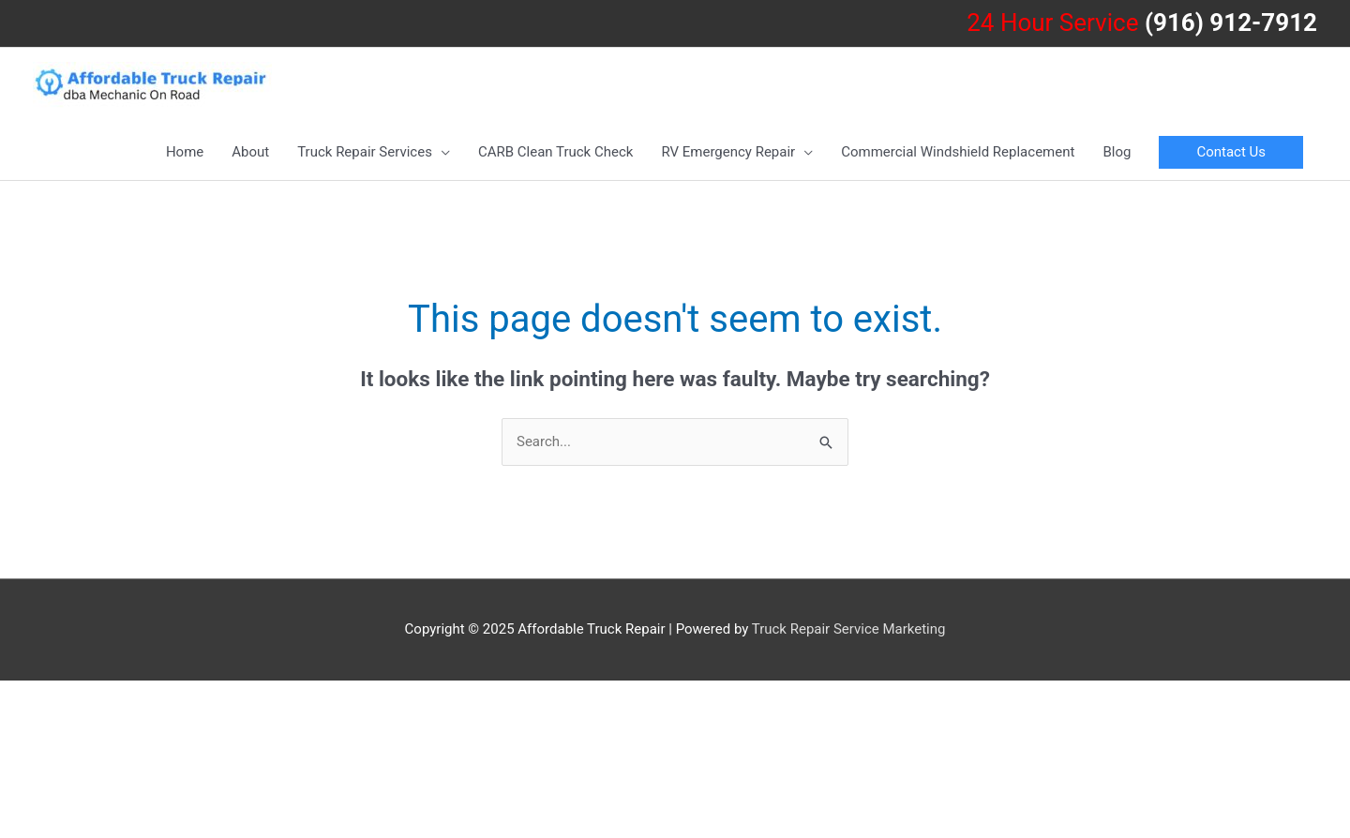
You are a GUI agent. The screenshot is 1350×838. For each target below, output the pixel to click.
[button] (1231, 152)
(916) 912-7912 (1231, 22)
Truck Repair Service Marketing (849, 629)
